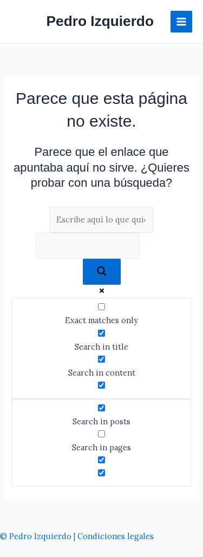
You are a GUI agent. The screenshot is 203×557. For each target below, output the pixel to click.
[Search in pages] (101, 433)
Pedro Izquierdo (100, 21)
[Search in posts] (101, 407)
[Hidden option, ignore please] (101, 459)
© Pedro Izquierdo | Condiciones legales (77, 536)
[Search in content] (101, 359)
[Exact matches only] (101, 306)
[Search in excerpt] (101, 385)
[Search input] (102, 220)
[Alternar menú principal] (181, 21)
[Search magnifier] (102, 272)
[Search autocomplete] (88, 246)
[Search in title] (101, 333)
